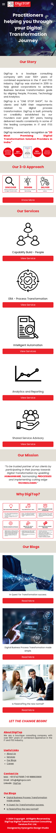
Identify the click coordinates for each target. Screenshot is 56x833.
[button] (3, 4)
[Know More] (28, 200)
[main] (28, 28)
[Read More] (28, 601)
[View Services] (28, 351)
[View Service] (28, 258)
